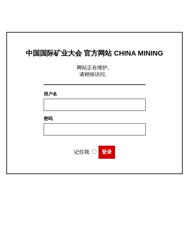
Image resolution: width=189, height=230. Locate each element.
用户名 (50, 93)
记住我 (81, 152)
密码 (48, 118)
